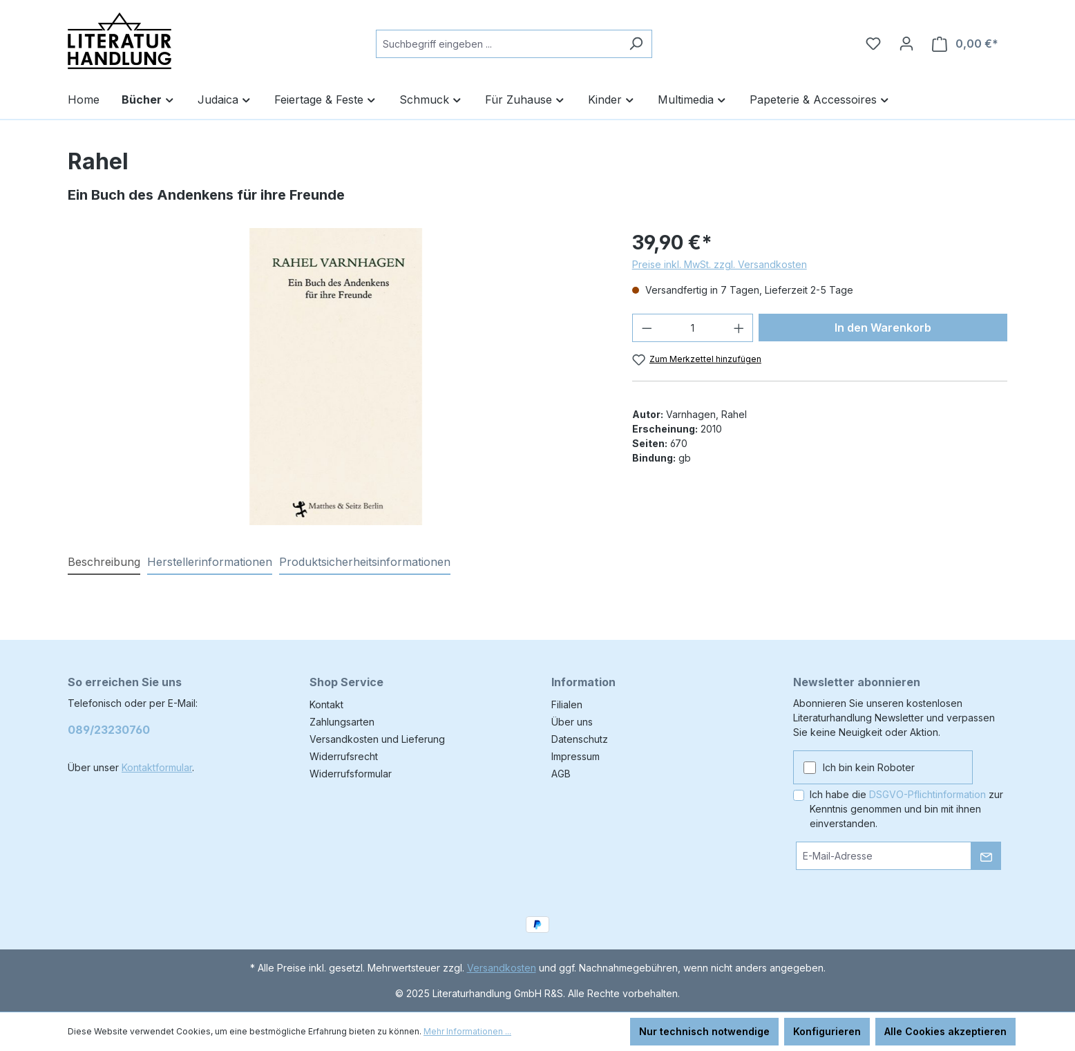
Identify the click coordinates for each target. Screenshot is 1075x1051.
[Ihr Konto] (906, 43)
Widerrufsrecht (344, 756)
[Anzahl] (692, 328)
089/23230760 (109, 730)
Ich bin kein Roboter (869, 767)
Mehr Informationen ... (467, 1031)
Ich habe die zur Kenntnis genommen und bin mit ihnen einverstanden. (906, 808)
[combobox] (498, 44)
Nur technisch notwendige (704, 1031)
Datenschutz (579, 739)
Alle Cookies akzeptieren (945, 1031)
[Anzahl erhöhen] (739, 328)
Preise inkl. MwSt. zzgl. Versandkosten (719, 264)
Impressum (575, 756)
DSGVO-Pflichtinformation (927, 794)
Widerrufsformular (351, 773)
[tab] (104, 562)
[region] (336, 376)
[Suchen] (636, 44)
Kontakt (326, 704)
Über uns (572, 722)
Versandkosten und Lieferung (377, 739)
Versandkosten (501, 968)
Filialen (566, 704)
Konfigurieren (827, 1031)
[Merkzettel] (873, 43)
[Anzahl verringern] (646, 328)
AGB (561, 773)
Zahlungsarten (342, 722)
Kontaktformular (157, 767)
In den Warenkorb (883, 327)
